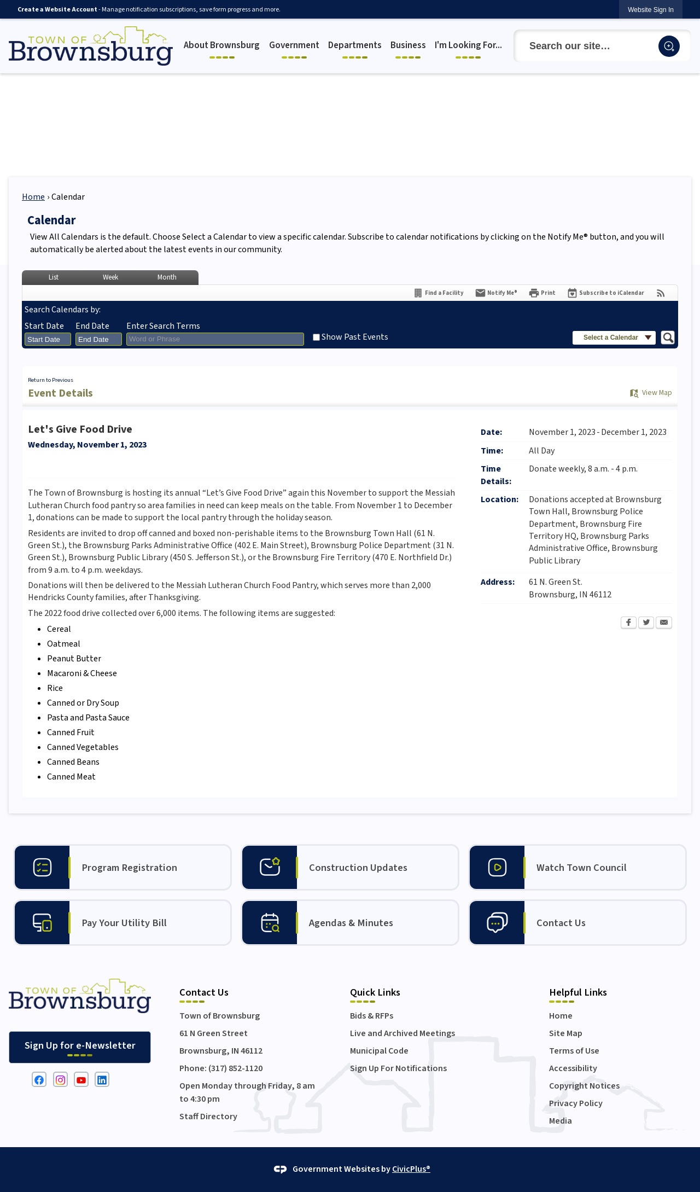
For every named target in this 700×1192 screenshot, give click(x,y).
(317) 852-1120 (235, 1068)
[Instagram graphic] (60, 1079)
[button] (669, 46)
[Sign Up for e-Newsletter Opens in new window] (80, 1047)
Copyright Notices (584, 1086)
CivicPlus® (411, 1169)
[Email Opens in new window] (664, 624)
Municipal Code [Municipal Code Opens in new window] (379, 1051)
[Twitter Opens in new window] (646, 624)
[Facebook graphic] (39, 1079)
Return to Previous (50, 380)
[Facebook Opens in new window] (629, 624)
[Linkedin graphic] (102, 1079)
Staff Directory (208, 1116)
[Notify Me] (496, 293)
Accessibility (573, 1068)
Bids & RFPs (371, 1016)
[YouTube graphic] (81, 1079)
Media (560, 1121)
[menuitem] (223, 46)
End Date (92, 326)
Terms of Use (574, 1051)
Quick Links (375, 992)
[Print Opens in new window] (542, 293)
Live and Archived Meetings (402, 1033)
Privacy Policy (576, 1103)
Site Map (565, 1033)
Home (33, 197)
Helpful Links (578, 992)
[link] (650, 9)
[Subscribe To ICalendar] (605, 293)
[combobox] (48, 339)
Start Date (44, 326)
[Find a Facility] (438, 293)
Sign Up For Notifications (398, 1068)
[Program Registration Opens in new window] (122, 867)
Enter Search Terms (163, 326)
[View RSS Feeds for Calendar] (661, 293)
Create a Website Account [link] (57, 9)
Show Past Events (355, 337)
